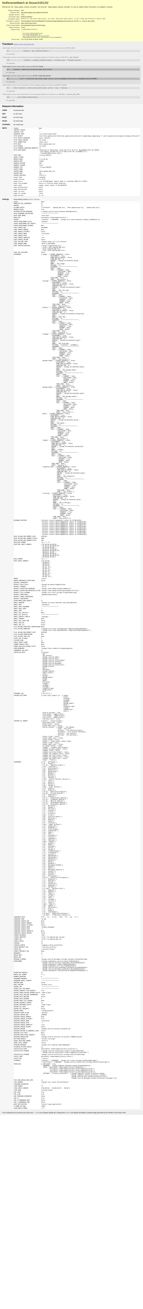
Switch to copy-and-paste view (24, 46)
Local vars (11, 56)
